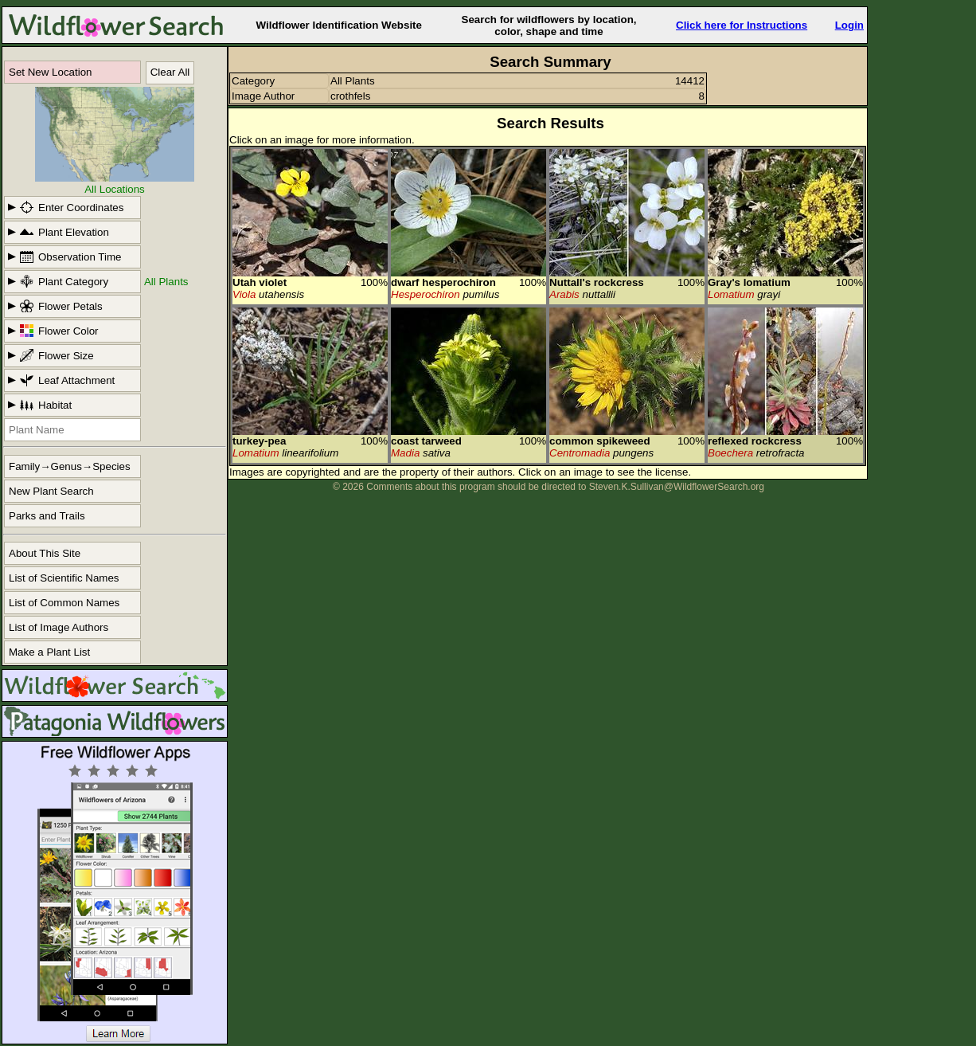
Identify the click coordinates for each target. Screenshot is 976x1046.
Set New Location (50, 72)
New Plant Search (51, 491)
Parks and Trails (47, 516)
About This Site (44, 553)
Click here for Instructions (741, 25)
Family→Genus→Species (70, 466)
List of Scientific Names (64, 578)
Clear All (170, 72)
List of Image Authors (58, 627)
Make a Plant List (49, 652)
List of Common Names (64, 603)
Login (849, 25)
